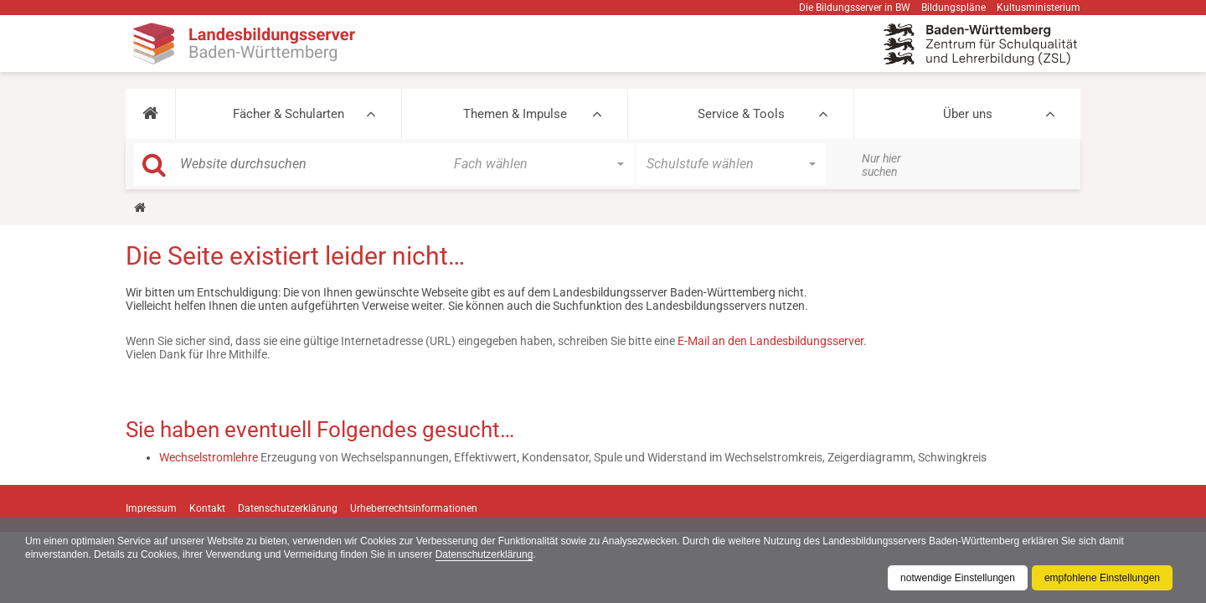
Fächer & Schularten (288, 113)
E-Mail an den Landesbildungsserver (770, 341)
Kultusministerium (1038, 7)
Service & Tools (741, 113)
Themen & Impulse (515, 113)
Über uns (967, 113)
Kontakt (207, 508)
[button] (150, 113)
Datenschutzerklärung (484, 554)
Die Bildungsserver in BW (854, 7)
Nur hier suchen (881, 165)
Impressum (151, 508)
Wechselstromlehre (208, 457)
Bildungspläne (953, 7)
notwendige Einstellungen (957, 578)
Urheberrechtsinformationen (413, 508)
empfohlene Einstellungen (1102, 578)
